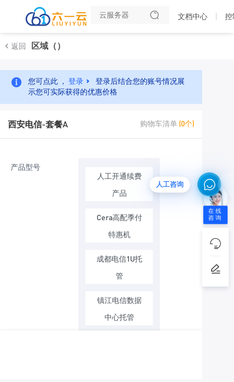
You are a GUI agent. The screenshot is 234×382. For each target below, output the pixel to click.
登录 (75, 80)
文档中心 (192, 16)
